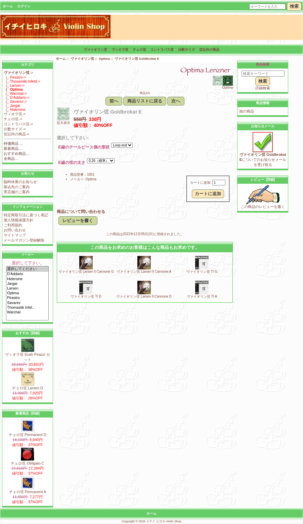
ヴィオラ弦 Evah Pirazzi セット (27, 355)
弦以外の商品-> (16, 134)
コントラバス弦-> (18, 124)
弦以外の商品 (209, 49)
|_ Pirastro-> (15, 77)
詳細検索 (262, 88)
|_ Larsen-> (14, 85)
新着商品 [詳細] (27, 413)
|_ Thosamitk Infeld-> (22, 81)
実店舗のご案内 (17, 192)
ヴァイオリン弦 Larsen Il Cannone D (144, 296)
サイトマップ (15, 235)
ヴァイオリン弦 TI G (201, 271)
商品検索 (262, 64)
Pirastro (27, 298)
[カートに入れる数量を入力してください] (218, 182)
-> (18, 73)
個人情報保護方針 (18, 220)
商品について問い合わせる (81, 211)
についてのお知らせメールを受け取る (263, 158)
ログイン (24, 6)
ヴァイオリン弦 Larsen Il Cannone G (86, 271)
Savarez (27, 303)
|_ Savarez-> (15, 101)
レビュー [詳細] (263, 179)
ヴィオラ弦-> (15, 114)
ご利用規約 (13, 225)
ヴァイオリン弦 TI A (202, 296)
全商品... (11, 159)
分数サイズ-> (15, 129)
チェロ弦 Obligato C (27, 461)
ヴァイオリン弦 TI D (86, 296)
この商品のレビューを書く (263, 205)
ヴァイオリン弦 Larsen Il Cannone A (144, 271)
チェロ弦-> (13, 119)
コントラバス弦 (162, 49)
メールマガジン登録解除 (24, 240)
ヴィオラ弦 (120, 49)
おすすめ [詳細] (27, 333)
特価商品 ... (13, 143)
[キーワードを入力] (267, 6)
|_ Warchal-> (15, 93)
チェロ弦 (139, 49)
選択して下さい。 (28, 263)
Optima (27, 293)
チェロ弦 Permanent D (27, 433)
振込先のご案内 (17, 187)
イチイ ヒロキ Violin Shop (163, 521)
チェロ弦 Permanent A (27, 490)
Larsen (27, 288)
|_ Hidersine (15, 109)
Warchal (27, 312)
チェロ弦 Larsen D (27, 386)
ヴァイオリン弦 (82, 58)
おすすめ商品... (16, 153)
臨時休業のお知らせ (20, 182)
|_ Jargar (12, 105)
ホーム (8, 6)
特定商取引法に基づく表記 (26, 215)
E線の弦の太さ (71, 163)
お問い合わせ (15, 230)
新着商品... (12, 148)
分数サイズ (186, 49)
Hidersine (27, 279)
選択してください (27, 269)
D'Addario (27, 274)
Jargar (27, 283)
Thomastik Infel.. (27, 307)
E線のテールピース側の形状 (84, 147)
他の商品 (246, 111)
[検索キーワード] (263, 74)
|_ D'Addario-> (16, 97)
